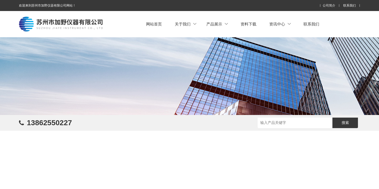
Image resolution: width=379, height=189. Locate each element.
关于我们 (185, 24)
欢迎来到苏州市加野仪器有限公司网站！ (47, 5)
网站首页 (154, 24)
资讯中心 (280, 24)
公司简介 (329, 5)
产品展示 (217, 24)
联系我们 (349, 5)
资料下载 (248, 24)
